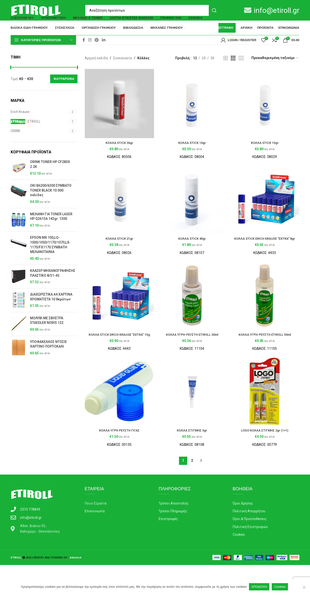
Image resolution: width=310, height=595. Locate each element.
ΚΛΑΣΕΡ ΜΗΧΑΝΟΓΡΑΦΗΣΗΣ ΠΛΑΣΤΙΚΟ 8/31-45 (52, 292)
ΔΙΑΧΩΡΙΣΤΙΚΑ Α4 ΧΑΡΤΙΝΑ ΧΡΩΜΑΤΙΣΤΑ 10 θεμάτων (51, 316)
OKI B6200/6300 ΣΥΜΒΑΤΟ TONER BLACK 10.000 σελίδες (50, 209)
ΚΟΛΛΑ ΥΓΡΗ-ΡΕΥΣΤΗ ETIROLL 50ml (266, 358)
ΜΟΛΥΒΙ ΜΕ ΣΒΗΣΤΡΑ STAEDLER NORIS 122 (46, 339)
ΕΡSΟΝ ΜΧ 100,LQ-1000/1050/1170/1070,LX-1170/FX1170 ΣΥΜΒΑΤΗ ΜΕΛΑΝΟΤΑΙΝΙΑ (50, 264)
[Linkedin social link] (103, 59)
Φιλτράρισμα (64, 98)
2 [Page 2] (192, 490)
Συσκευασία (122, 77)
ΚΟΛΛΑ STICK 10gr (192, 159)
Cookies (281, 587)
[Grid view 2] (225, 77)
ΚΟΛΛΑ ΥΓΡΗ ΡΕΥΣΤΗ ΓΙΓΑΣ (118, 460)
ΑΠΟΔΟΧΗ (260, 587)
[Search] (152, 10)
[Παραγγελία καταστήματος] (275, 77)
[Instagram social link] (89, 59)
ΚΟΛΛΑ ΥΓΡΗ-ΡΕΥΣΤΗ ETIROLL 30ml (192, 358)
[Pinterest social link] (96, 59)
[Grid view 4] (241, 77)
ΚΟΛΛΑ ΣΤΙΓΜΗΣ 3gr (192, 460)
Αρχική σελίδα (96, 77)
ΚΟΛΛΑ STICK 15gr (266, 159)
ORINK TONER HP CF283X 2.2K (50, 183)
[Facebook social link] (83, 59)
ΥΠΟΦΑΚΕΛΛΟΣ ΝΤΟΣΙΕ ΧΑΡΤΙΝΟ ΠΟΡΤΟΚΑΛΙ (48, 363)
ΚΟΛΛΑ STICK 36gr (118, 159)
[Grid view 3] (233, 77)
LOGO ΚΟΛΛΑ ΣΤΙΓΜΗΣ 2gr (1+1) (265, 460)
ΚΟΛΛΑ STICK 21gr (118, 256)
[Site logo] (36, 10)
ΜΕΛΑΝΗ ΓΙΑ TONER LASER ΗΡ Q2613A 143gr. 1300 (51, 235)
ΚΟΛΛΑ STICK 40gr (192, 256)
